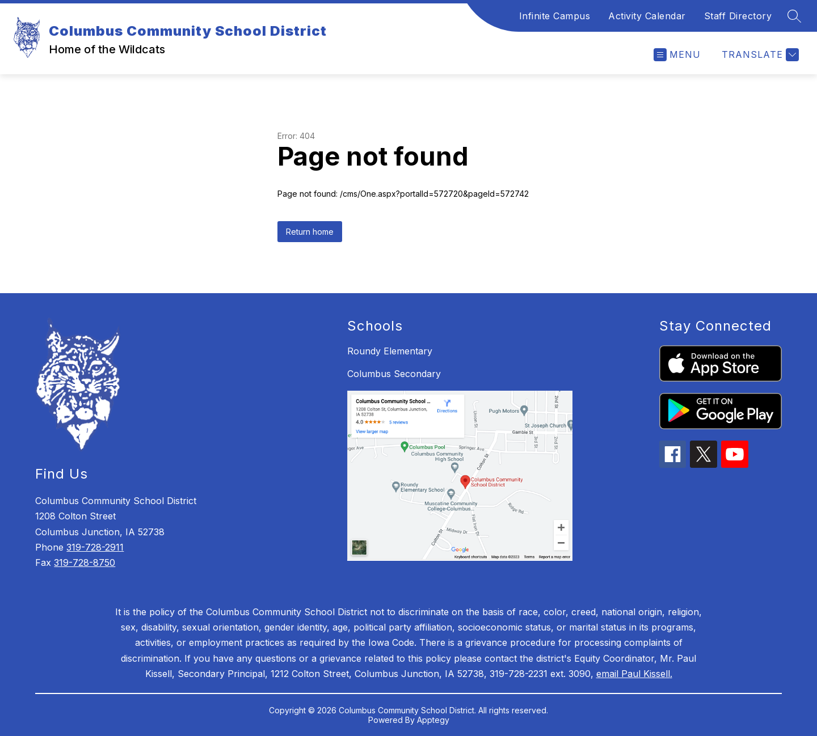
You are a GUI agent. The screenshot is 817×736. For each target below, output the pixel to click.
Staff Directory (738, 16)
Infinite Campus (555, 16)
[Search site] (794, 16)
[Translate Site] (759, 55)
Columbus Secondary (394, 373)
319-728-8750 (84, 562)
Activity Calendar (647, 16)
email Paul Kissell (633, 673)
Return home (310, 231)
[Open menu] (677, 55)
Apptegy (433, 720)
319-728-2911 (95, 547)
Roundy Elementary (389, 351)
